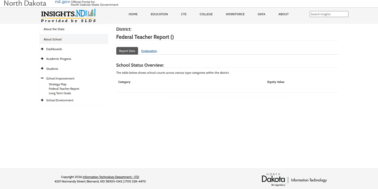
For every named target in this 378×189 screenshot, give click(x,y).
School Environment (60, 100)
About (284, 14)
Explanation (149, 51)
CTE (184, 14)
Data (261, 14)
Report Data (127, 51)
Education (159, 14)
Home (133, 14)
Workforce (235, 14)
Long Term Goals (60, 93)
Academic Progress (58, 59)
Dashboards (54, 49)
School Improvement (60, 78)
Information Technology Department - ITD (111, 177)
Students (52, 69)
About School (53, 39)
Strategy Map (57, 84)
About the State (54, 29)
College (206, 14)
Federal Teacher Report (64, 89)
